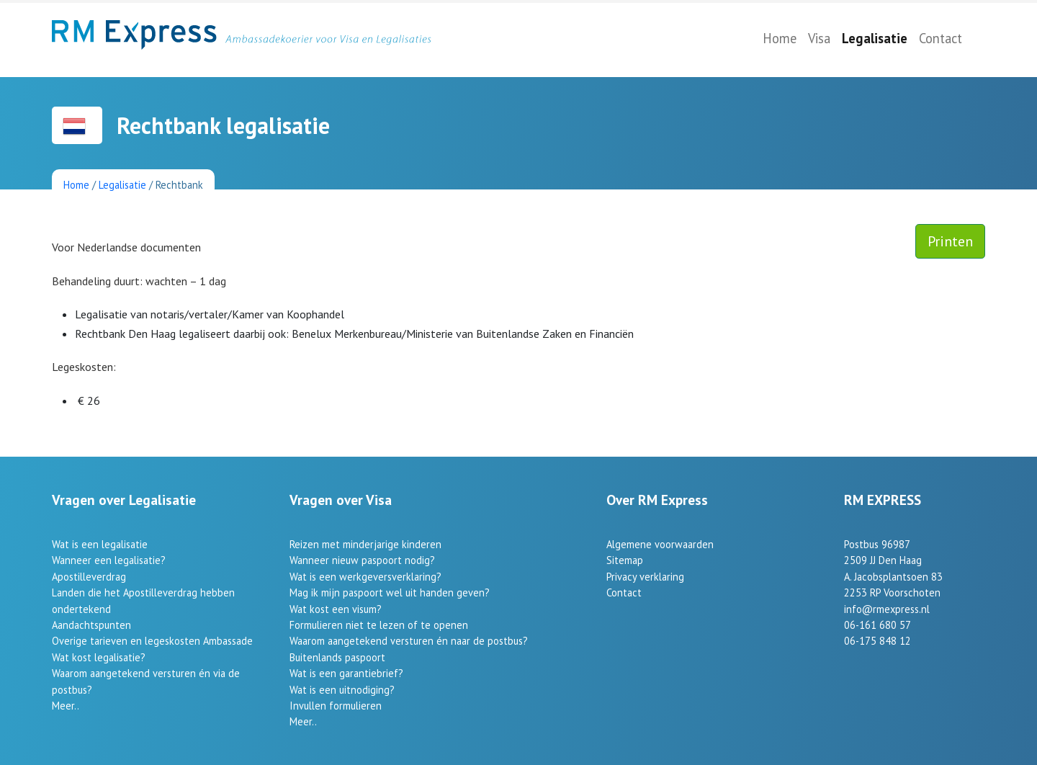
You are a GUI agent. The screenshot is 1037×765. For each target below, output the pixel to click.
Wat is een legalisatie (100, 544)
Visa (819, 38)
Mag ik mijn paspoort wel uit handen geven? (389, 592)
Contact (940, 38)
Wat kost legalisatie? (98, 657)
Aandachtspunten (91, 625)
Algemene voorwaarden (660, 544)
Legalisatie (874, 38)
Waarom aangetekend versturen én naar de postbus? (408, 641)
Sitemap (624, 560)
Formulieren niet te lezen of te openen (378, 625)
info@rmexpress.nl (887, 609)
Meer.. (65, 705)
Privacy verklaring (645, 576)
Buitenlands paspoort (337, 657)
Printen (950, 241)
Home (779, 38)
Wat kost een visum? (335, 609)
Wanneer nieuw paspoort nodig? (362, 560)
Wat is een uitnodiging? (342, 690)
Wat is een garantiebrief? (346, 673)
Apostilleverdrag (89, 576)
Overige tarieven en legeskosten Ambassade (152, 641)
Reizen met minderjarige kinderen (365, 544)
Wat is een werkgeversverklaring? (365, 576)
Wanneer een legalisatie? (109, 560)
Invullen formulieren (335, 705)
